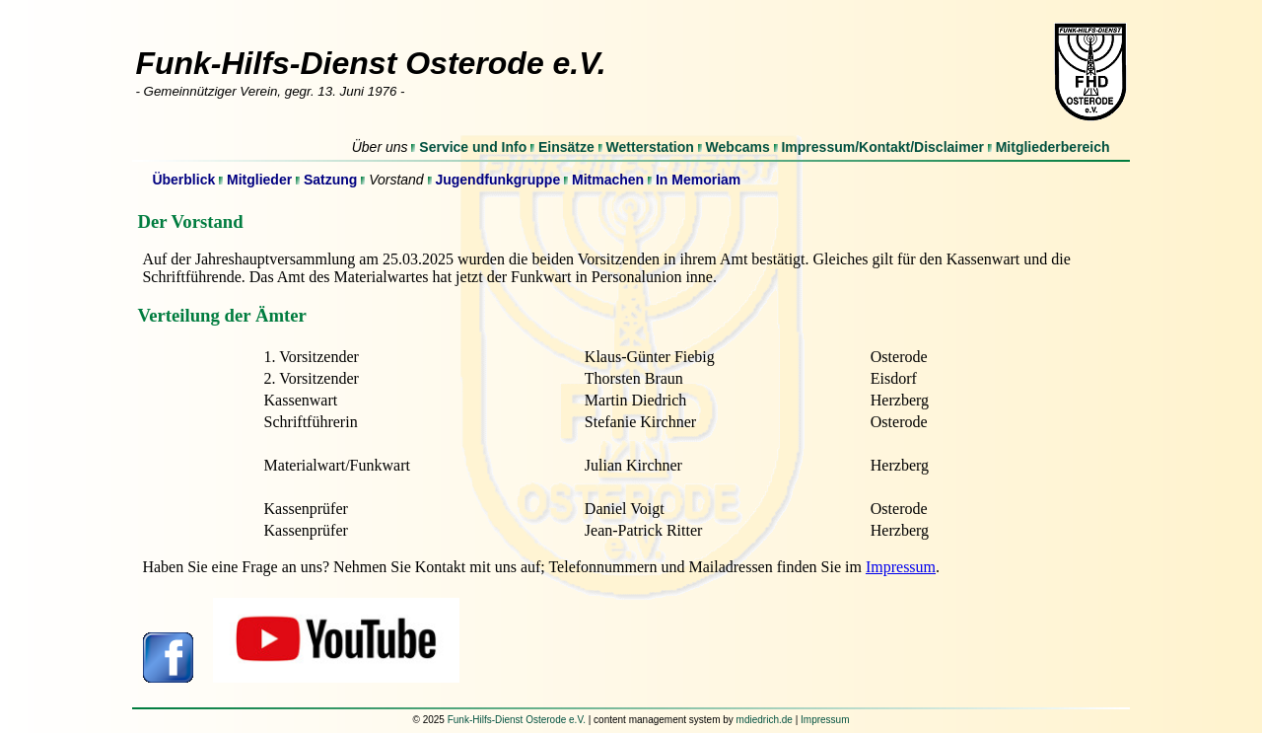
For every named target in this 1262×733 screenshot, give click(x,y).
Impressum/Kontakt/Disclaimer (882, 147)
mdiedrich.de (764, 719)
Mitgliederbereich (1053, 147)
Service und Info (472, 147)
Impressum (901, 566)
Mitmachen (608, 179)
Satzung (330, 179)
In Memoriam (698, 179)
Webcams (738, 147)
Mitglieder (259, 179)
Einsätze (566, 147)
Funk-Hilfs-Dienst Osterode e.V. (517, 719)
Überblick (183, 179)
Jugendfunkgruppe (497, 179)
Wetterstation (650, 147)
